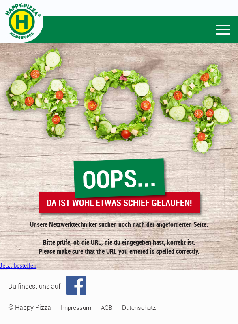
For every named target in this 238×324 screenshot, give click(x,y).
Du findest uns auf (34, 286)
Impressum (76, 307)
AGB (106, 307)
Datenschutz (139, 307)
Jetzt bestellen (18, 265)
